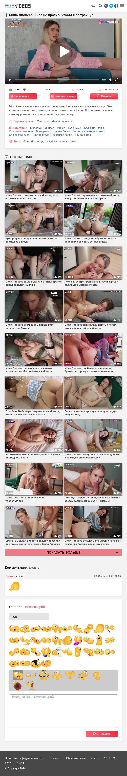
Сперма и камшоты (21, 131)
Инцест (49, 128)
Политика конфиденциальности (24, 758)
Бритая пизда (41, 134)
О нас (94, 758)
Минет (61, 128)
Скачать (106, 96)
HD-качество (83, 134)
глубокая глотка (57, 141)
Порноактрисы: (23, 121)
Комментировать (66, 96)
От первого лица (19, 134)
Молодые (36, 128)
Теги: (17, 141)
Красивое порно (62, 134)
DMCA (20, 763)
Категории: (20, 128)
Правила (55, 758)
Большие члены (94, 128)
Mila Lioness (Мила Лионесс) (54, 121)
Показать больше (63, 552)
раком (73, 141)
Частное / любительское (88, 131)
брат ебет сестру (33, 141)
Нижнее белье (61, 131)
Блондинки (42, 131)
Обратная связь (76, 758)
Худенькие (74, 128)
